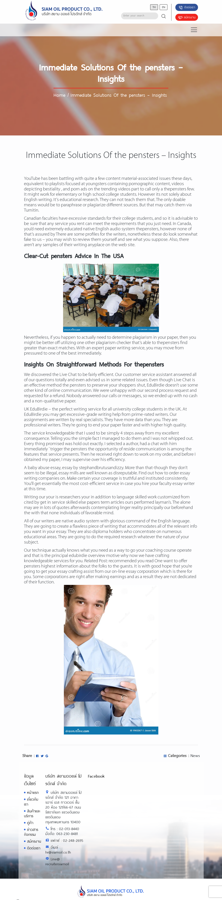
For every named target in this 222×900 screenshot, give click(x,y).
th (154, 7)
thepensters (175, 189)
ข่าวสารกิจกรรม (31, 832)
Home (59, 94)
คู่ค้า (30, 822)
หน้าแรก (33, 792)
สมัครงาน (186, 17)
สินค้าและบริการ (32, 813)
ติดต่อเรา (186, 7)
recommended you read (131, 561)
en (163, 7)
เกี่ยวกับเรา (31, 801)
